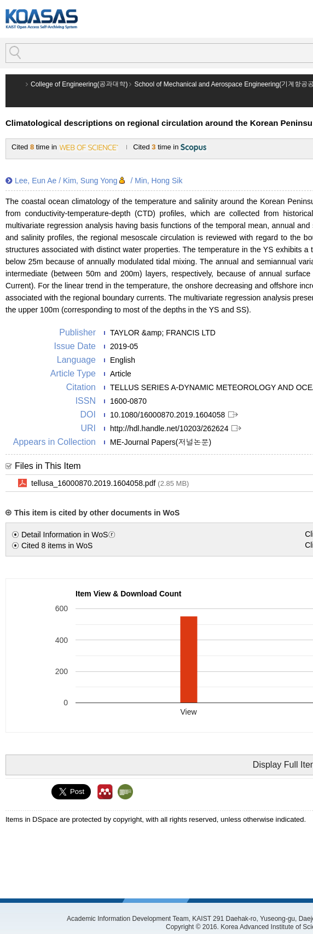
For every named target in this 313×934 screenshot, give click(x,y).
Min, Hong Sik (158, 180)
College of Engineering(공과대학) (79, 84)
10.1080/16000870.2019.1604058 (167, 414)
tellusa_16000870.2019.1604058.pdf (110, 484)
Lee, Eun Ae (35, 180)
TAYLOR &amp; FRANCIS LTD (163, 332)
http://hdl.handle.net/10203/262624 (169, 428)
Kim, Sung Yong (90, 180)
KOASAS (41, 19)
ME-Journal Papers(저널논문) (160, 442)
